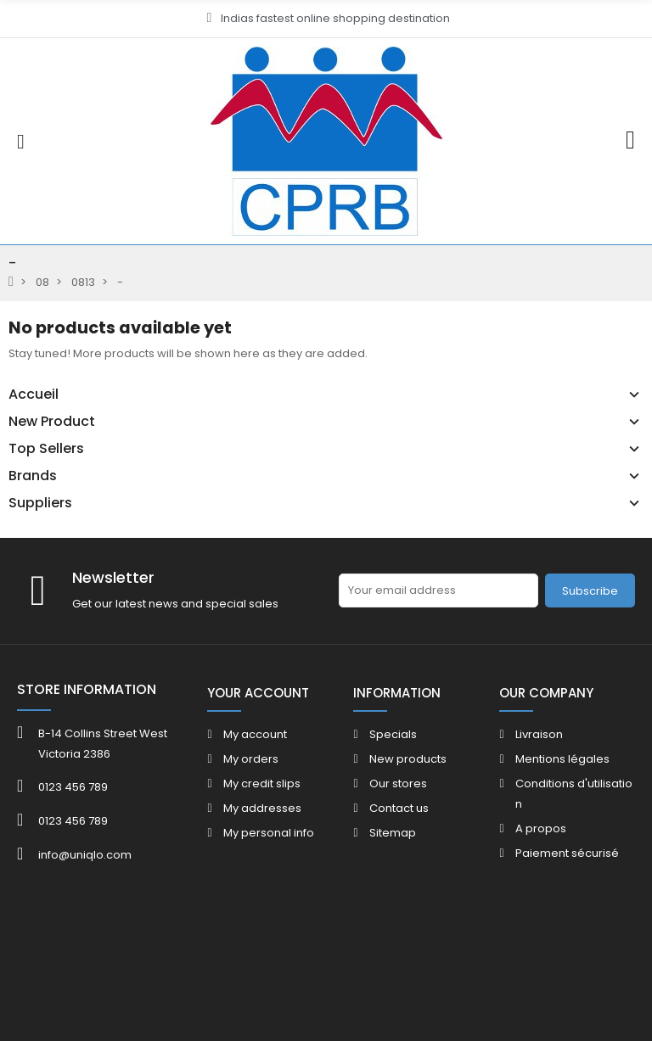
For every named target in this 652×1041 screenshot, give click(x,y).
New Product (51, 421)
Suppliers (40, 503)
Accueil (33, 394)
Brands (32, 476)
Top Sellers (46, 448)
